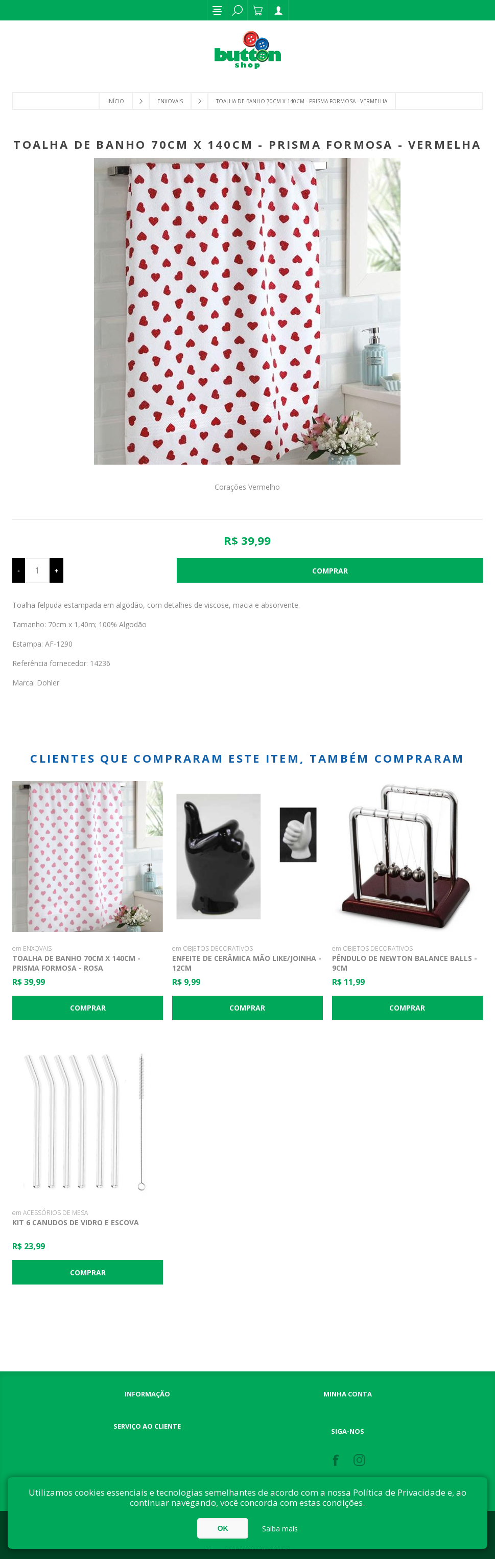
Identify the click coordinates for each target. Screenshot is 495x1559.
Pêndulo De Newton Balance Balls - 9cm (404, 963)
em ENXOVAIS (32, 948)
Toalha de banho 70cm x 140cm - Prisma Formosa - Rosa (76, 963)
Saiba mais (280, 1528)
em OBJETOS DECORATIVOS (212, 948)
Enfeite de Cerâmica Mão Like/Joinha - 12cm (246, 963)
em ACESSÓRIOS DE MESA (50, 1212)
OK (223, 1528)
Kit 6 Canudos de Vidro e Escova (75, 1222)
